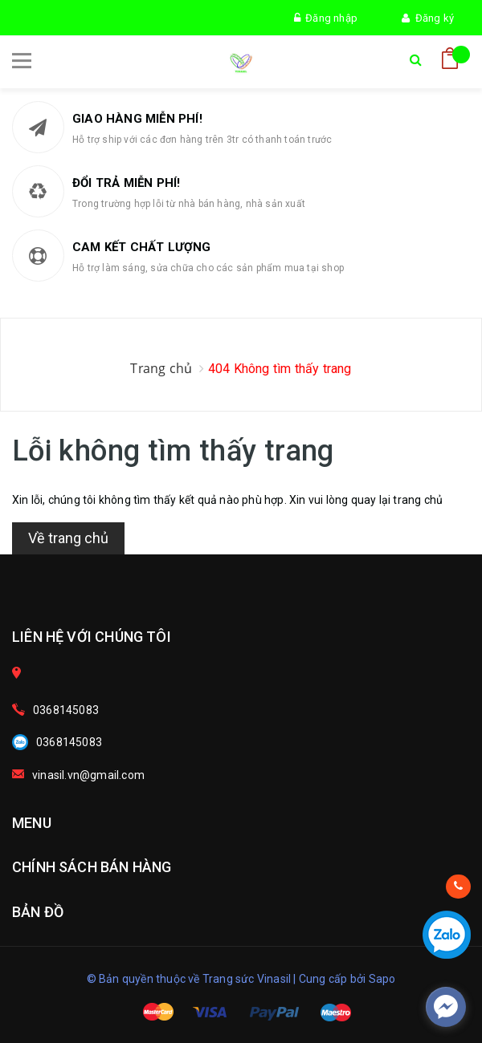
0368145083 (66, 710)
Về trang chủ (68, 538)
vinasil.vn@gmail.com (88, 775)
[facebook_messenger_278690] (446, 1007)
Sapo (382, 978)
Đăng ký (428, 18)
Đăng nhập (325, 18)
